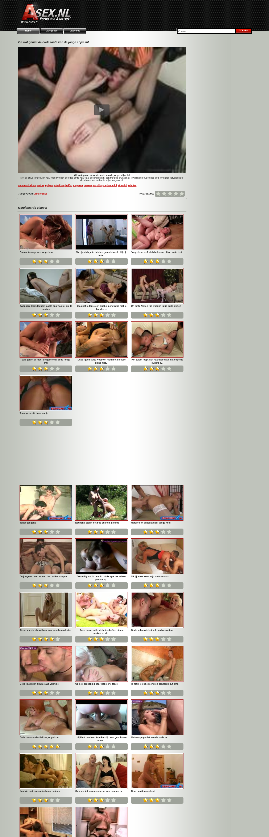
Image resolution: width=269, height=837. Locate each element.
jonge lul (112, 185)
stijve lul (122, 185)
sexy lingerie (99, 185)
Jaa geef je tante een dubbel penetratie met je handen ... (102, 307)
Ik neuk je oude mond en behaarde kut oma (43, 628)
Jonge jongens (83, 413)
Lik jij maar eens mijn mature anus (38, 520)
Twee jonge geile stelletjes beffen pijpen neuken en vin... (157, 522)
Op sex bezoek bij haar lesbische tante (152, 574)
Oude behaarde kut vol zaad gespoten (40, 574)
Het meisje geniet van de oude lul (38, 681)
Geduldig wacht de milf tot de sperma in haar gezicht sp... (157, 468)
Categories (52, 30)
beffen (68, 185)
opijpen (49, 185)
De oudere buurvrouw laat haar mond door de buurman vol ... (101, 737)
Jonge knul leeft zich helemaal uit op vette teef (156, 252)
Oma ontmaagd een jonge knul (36, 252)
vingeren (78, 185)
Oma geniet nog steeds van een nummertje (154, 681)
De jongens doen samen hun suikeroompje (98, 467)
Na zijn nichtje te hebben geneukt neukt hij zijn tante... (101, 254)
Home (28, 30)
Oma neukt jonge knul (32, 735)
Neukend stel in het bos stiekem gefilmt (152, 413)
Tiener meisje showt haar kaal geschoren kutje (100, 520)
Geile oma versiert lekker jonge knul (95, 628)
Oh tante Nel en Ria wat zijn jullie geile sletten (156, 306)
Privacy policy (178, 828)
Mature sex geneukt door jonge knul (39, 467)
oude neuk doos (27, 185)
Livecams (75, 30)
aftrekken (59, 185)
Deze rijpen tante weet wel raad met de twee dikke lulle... (102, 361)
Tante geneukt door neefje (34, 413)
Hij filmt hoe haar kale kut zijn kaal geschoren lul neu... (157, 629)
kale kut (132, 185)
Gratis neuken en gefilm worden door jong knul (157, 735)
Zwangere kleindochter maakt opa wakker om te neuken (46, 307)
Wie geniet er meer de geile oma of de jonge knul (46, 361)
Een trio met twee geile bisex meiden (95, 681)
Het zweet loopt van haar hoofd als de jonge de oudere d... (157, 361)
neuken (88, 185)
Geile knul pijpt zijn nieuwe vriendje (94, 574)
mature (40, 185)
